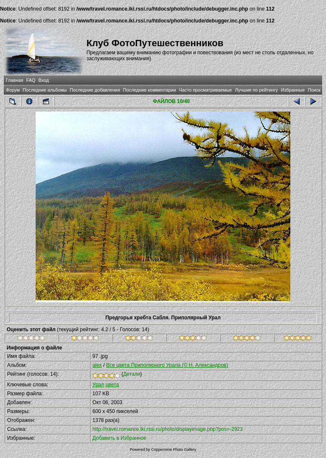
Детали (131, 374)
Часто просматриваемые (205, 89)
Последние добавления (95, 89)
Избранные (293, 89)
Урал (98, 385)
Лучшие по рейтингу (256, 89)
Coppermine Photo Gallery (173, 449)
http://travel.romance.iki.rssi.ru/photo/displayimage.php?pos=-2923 (168, 429)
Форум (13, 89)
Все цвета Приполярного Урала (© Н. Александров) (167, 365)
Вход (43, 80)
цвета (112, 385)
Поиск (314, 89)
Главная (14, 80)
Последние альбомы (44, 89)
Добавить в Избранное (119, 438)
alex (97, 365)
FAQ (31, 80)
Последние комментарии (149, 89)
